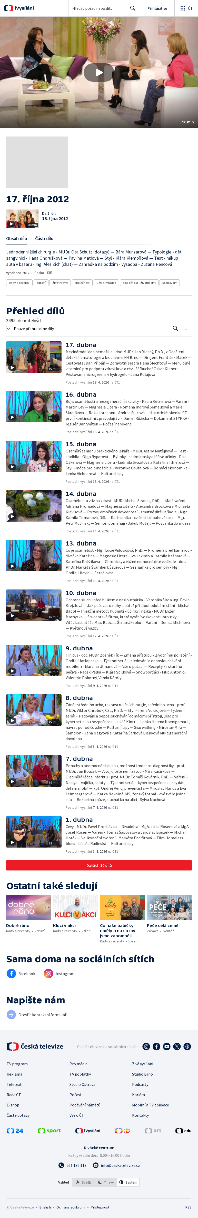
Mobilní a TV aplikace (150, 1104)
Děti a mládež (106, 283)
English (45, 1207)
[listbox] (106, 1182)
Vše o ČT (77, 1115)
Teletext (14, 1084)
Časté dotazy (18, 1115)
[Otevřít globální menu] (186, 8)
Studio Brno (142, 1074)
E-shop (13, 1104)
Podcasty (140, 1084)
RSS (188, 1207)
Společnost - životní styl (139, 283)
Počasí (75, 1094)
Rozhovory (169, 283)
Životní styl (60, 283)
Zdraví (41, 283)
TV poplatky (80, 1074)
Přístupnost (100, 1207)
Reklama (14, 1074)
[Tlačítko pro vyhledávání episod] (175, 328)
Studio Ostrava (82, 1084)
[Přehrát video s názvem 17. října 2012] (99, 72)
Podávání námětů (85, 1104)
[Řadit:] (187, 328)
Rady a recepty (19, 283)
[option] (84, 1182)
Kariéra (138, 1094)
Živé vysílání (142, 1063)
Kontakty (140, 1115)
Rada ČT (14, 1094)
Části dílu (44, 238)
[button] (99, 72)
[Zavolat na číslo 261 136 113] (72, 1165)
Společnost (82, 283)
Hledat (131, 10)
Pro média (78, 1063)
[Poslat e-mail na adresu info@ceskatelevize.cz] (116, 1165)
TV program (17, 1063)
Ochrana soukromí (70, 1207)
